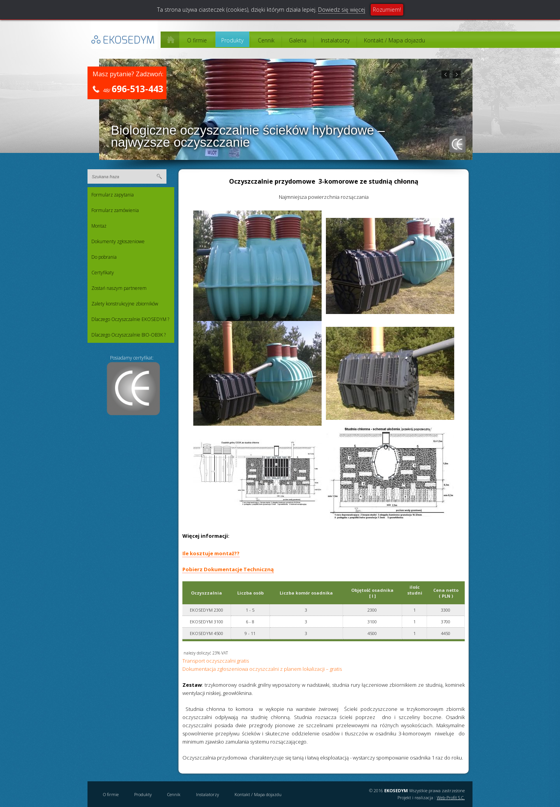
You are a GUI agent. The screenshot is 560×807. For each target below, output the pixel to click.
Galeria (297, 40)
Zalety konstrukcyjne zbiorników (124, 303)
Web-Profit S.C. (451, 797)
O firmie (197, 40)
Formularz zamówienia (115, 210)
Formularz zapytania (112, 194)
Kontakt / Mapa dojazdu (394, 40)
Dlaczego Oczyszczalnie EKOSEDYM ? (130, 319)
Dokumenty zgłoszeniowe (118, 241)
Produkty (232, 40)
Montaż (99, 226)
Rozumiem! (387, 9)
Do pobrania (104, 257)
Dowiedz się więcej (341, 9)
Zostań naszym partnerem (119, 288)
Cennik (266, 40)
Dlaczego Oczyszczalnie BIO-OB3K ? (128, 335)
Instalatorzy (335, 40)
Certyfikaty (102, 272)
